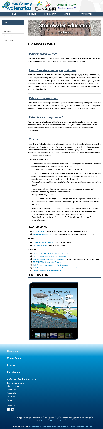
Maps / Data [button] (50, 14)
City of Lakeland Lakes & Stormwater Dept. (50, 253)
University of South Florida (84, 426)
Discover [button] (31, 14)
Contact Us (11, 390)
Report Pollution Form (42, 234)
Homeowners (9, 27)
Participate (13, 372)
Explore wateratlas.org (15, 383)
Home (13, 14)
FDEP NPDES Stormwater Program (47, 262)
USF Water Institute (35, 426)
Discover (12, 351)
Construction (9, 36)
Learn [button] (67, 14)
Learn (10, 365)
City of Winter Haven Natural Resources (49, 256)
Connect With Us (13, 405)
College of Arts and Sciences (66, 426)
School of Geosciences (49, 426)
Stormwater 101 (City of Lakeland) (47, 270)
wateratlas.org (26, 379)
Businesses (8, 31)
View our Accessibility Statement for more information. (56, 421)
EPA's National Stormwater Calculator (48, 259)
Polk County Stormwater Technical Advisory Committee (56, 268)
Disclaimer (11, 396)
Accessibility (11, 393)
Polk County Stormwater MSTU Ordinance (50, 265)
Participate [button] (86, 14)
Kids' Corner (8, 40)
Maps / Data (13, 358)
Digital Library (39, 231)
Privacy (10, 400)
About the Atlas (13, 386)
